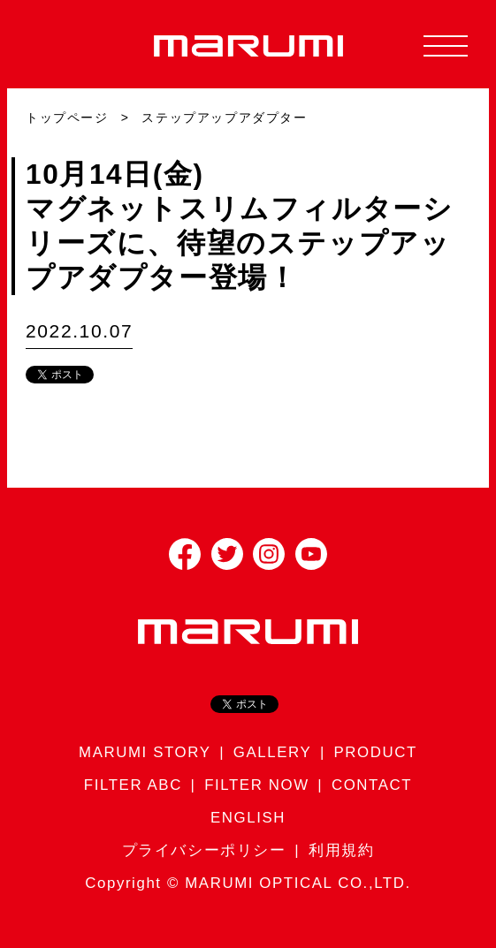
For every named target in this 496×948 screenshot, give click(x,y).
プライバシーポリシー (204, 850)
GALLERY (272, 752)
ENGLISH (248, 817)
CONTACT (372, 785)
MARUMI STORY (144, 752)
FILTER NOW (256, 785)
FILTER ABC (133, 785)
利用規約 (341, 850)
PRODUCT (375, 752)
